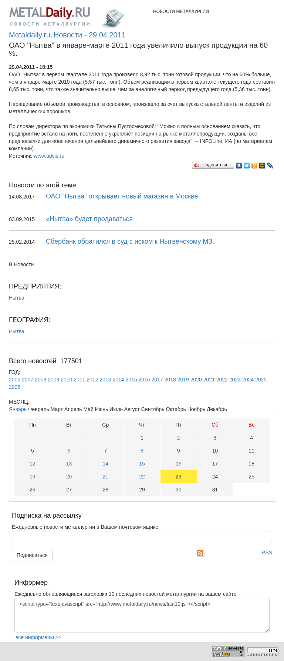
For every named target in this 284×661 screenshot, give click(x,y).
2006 (14, 380)
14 (105, 464)
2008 (40, 380)
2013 (105, 380)
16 (179, 464)
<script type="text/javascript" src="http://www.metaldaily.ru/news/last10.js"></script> (142, 615)
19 (33, 477)
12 (33, 464)
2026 (14, 387)
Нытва (16, 298)
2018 (170, 380)
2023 (235, 380)
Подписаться (32, 555)
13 (69, 464)
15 (142, 464)
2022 (222, 380)
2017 (157, 380)
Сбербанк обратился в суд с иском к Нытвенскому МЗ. (130, 241)
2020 (196, 380)
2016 (144, 380)
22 (142, 477)
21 (105, 477)
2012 (92, 380)
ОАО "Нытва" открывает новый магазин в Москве (122, 196)
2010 (66, 380)
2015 (131, 380)
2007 (27, 380)
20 (69, 477)
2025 (261, 380)
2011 (79, 380)
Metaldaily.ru (29, 35)
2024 (248, 380)
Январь (18, 409)
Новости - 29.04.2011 (90, 35)
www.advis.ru (49, 156)
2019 (183, 380)
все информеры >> (38, 637)
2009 (53, 380)
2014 (118, 380)
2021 (209, 380)
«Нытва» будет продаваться (89, 219)
